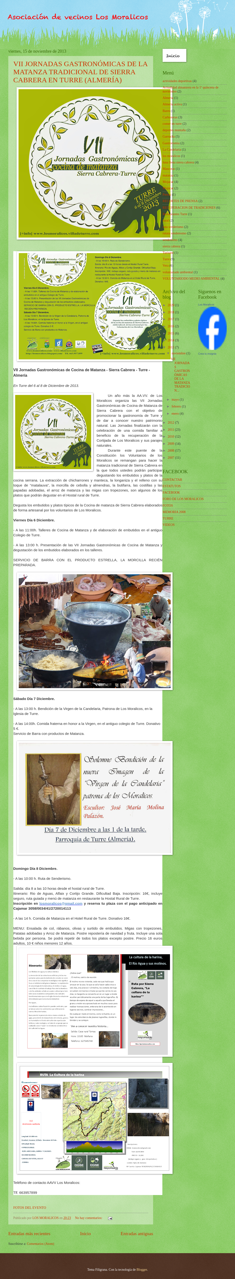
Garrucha (169, 136)
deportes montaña (174, 130)
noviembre (179, 353)
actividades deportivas (177, 81)
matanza (168, 175)
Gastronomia (171, 143)
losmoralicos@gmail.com (60, 903)
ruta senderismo (173, 227)
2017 (171, 319)
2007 (171, 457)
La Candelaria (172, 149)
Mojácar (168, 188)
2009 (171, 443)
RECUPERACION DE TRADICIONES (189, 207)
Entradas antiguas (137, 1233)
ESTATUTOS (172, 486)
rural (166, 220)
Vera (166, 265)
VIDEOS (169, 525)
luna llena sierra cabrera (178, 162)
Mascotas (169, 169)
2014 (171, 340)
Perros (167, 194)
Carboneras (170, 117)
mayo (176, 399)
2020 (171, 305)
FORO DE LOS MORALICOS (183, 499)
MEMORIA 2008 (174, 512)
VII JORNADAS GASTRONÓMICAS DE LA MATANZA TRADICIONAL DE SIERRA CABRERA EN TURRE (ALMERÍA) (80, 72)
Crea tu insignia (207, 353)
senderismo (170, 240)
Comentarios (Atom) (40, 1244)
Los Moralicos (206, 304)
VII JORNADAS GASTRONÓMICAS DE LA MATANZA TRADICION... (180, 374)
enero (176, 413)
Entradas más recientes (29, 1233)
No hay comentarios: (89, 1218)
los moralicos (171, 156)
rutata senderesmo (174, 233)
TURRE (168, 518)
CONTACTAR (172, 480)
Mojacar (168, 182)
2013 (171, 347)
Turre (166, 259)
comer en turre (172, 123)
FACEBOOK (171, 492)
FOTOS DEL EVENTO (29, 1207)
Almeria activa (172, 104)
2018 (171, 312)
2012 (171, 422)
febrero (177, 406)
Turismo (168, 253)
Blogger (141, 1269)
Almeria (168, 98)
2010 (171, 436)
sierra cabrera (171, 246)
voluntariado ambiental (178, 272)
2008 (171, 450)
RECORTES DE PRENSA (180, 201)
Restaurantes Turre (175, 214)
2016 (171, 326)
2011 (171, 429)
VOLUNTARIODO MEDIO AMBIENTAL (191, 278)
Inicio (85, 1233)
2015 (171, 333)
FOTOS (168, 505)
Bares (166, 111)
